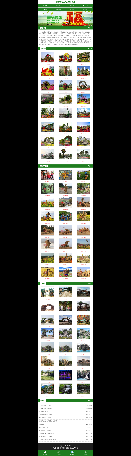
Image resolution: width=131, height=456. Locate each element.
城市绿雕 (41, 424)
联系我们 (85, 9)
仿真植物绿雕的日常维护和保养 (47, 440)
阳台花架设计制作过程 (45, 418)
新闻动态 (45, 9)
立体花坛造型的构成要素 (45, 408)
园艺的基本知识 (43, 427)
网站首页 (45, 5)
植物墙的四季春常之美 (45, 430)
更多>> (90, 28)
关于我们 (58, 5)
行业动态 (72, 9)
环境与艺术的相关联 (44, 411)
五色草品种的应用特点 (45, 405)
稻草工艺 (85, 5)
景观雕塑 (58, 9)
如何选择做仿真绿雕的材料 (46, 433)
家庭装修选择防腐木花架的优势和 (48, 421)
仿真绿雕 (72, 5)
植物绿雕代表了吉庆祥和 (45, 436)
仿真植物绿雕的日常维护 (45, 414)
